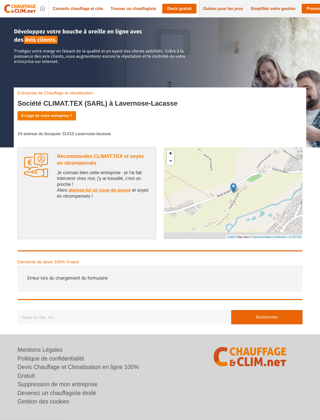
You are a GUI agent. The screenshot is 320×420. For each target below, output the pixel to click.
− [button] (170, 161)
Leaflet (231, 236)
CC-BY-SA (294, 236)
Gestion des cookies (43, 401)
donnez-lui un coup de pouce (99, 190)
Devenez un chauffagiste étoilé (57, 393)
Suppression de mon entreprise (58, 384)
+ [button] (170, 154)
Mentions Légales (40, 350)
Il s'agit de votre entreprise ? (46, 115)
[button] (78, 8)
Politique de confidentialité (51, 358)
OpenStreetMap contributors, (270, 236)
